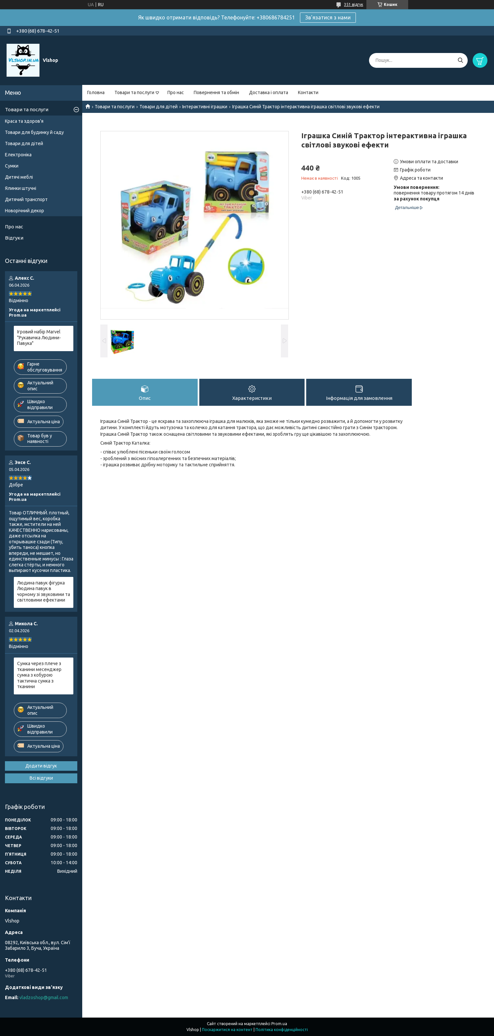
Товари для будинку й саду (34, 132)
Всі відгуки (41, 778)
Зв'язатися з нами (328, 17)
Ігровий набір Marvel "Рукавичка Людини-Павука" (39, 337)
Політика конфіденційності (282, 1029)
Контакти (308, 92)
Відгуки (14, 238)
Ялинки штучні (20, 188)
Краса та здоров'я (24, 121)
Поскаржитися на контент (227, 1029)
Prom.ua (279, 1024)
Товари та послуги (134, 92)
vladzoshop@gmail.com (43, 997)
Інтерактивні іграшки (204, 106)
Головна (96, 92)
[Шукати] (460, 60)
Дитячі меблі (19, 177)
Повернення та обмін (216, 92)
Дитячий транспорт (26, 199)
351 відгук (353, 4)
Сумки (11, 165)
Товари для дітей (158, 106)
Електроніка (18, 154)
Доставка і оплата (268, 92)
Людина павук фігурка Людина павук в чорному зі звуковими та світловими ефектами (43, 591)
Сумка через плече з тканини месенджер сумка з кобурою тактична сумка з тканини (39, 675)
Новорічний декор (24, 210)
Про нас (175, 92)
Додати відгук (41, 765)
